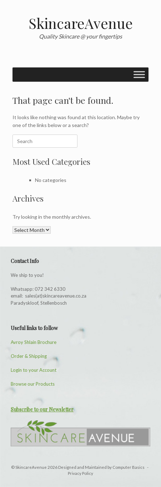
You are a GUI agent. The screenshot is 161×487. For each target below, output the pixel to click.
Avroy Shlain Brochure (33, 342)
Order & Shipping (29, 356)
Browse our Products (33, 384)
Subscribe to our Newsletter (42, 409)
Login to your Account (33, 370)
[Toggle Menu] (139, 74)
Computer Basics (128, 467)
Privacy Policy (80, 473)
